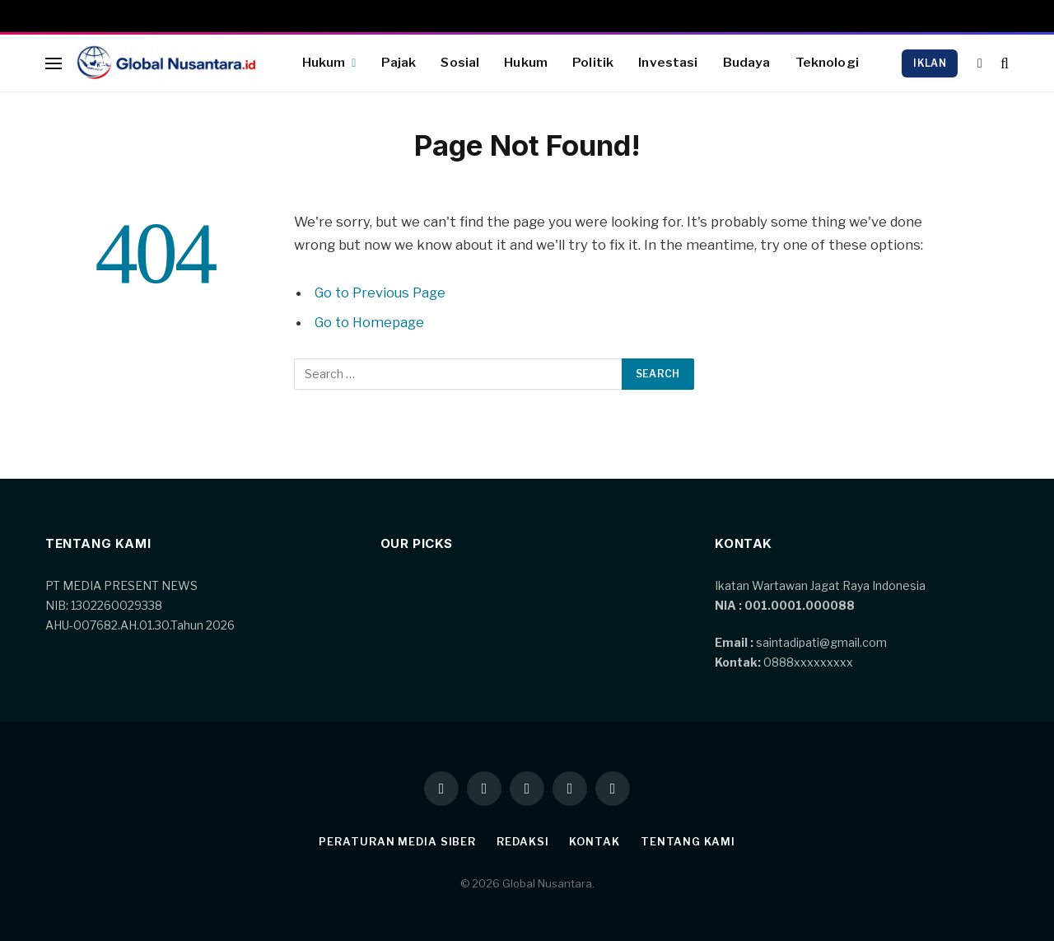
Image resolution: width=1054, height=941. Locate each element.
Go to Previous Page (381, 292)
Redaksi (522, 841)
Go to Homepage (370, 322)
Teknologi (827, 62)
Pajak (399, 62)
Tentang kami (688, 841)
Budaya (747, 62)
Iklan (929, 63)
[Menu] (53, 63)
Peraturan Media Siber (397, 841)
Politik (592, 62)
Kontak (595, 841)
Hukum (324, 62)
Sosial (460, 62)
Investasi (667, 62)
